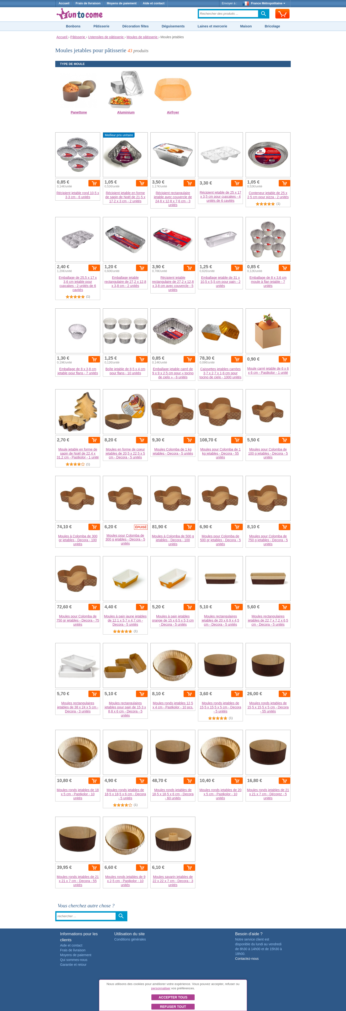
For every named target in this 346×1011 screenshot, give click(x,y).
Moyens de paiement (121, 3)
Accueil (64, 3)
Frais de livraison (88, 3)
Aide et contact (153, 3)
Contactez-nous (247, 958)
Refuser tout (173, 1007)
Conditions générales (130, 939)
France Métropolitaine (264, 3)
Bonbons (73, 26)
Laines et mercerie (212, 26)
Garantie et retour (73, 964)
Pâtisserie (101, 26)
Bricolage (272, 26)
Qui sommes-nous (73, 960)
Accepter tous (173, 997)
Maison (246, 26)
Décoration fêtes (135, 26)
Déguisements (173, 26)
